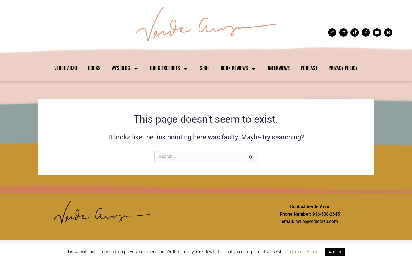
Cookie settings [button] (304, 251)
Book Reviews (239, 68)
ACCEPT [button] (335, 252)
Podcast (309, 68)
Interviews (279, 68)
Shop (204, 68)
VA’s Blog (125, 68)
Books (94, 68)
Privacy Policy (343, 68)
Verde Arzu (65, 68)
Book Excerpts (169, 68)
